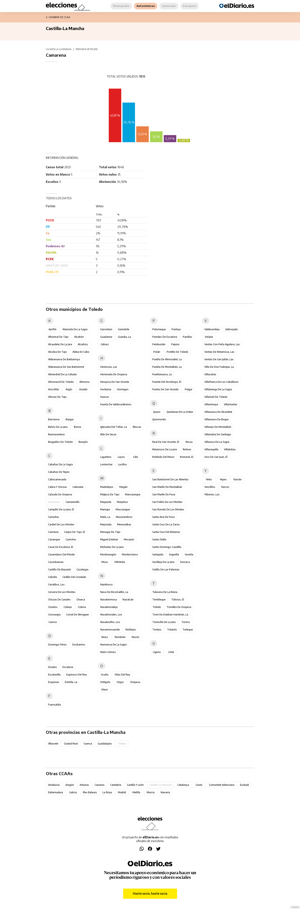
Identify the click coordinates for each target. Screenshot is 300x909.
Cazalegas (82, 569)
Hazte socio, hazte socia (150, 893)
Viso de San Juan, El (216, 456)
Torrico (185, 622)
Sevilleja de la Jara (163, 562)
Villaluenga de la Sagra (218, 389)
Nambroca (106, 584)
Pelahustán (158, 344)
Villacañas (210, 374)
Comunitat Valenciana (221, 784)
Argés (69, 389)
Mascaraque (123, 509)
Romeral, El (186, 456)
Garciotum (106, 329)
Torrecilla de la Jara (164, 622)
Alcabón (79, 336)
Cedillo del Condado (74, 577)
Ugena (157, 652)
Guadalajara (105, 743)
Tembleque (159, 599)
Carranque (54, 539)
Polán (156, 351)
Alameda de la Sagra (75, 329)
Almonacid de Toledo (61, 381)
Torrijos (156, 629)
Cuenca (88, 743)
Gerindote (123, 329)
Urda (171, 652)
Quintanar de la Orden (180, 411)
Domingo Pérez (57, 644)
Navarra (165, 792)
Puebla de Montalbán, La (167, 366)
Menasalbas (124, 524)
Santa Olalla (159, 539)
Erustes (52, 667)
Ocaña (104, 674)
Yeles (209, 479)
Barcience (54, 419)
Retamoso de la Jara (164, 449)
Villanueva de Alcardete (218, 411)
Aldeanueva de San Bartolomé (66, 366)
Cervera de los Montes (61, 592)
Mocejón (129, 539)
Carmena (53, 532)
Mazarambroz (124, 517)
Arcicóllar (53, 389)
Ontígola (105, 682)
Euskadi (244, 784)
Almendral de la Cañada (62, 374)
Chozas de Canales (59, 599)
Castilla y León (135, 784)
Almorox (84, 381)
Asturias (84, 784)
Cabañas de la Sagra (60, 464)
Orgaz (120, 682)
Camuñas (53, 517)
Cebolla (52, 577)
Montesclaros (130, 554)
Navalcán (128, 599)
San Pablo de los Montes (167, 501)
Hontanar (105, 389)
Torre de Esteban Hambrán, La (170, 614)
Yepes (223, 479)
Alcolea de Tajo (57, 351)
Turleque (187, 629)
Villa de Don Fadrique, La (219, 366)
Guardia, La (124, 336)
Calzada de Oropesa (60, 494)
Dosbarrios (78, 644)
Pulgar (188, 389)
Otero (104, 689)
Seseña (189, 554)
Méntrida (120, 562)
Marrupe (105, 509)
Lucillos (122, 464)
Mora (104, 562)
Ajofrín (52, 329)
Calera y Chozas (57, 486)
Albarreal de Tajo (58, 336)
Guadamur (106, 336)
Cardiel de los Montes (61, 524)
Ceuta (199, 784)
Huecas (104, 396)
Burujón (83, 441)
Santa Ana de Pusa (163, 517)
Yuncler (237, 479)
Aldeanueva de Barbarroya (64, 359)
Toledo (156, 607)
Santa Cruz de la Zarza (166, 524)
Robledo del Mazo (163, 456)
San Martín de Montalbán (167, 486)
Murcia (151, 792)
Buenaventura (56, 434)
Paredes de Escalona (164, 336)
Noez (104, 637)
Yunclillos (209, 486)
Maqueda (105, 501)
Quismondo (159, 419)
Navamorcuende (110, 629)
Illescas (137, 426)
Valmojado (231, 329)
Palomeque (159, 329)
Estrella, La (71, 682)
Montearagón (108, 554)
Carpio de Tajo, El (74, 532)
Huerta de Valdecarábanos (115, 404)
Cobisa (82, 607)
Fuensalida (54, 704)
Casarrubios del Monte (61, 554)
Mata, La (105, 517)
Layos (121, 456)
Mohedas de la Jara (112, 547)
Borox (77, 426)
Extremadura (55, 792)
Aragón (69, 784)
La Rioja (107, 792)
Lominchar (106, 464)
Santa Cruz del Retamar (166, 532)
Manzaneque (132, 494)
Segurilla (174, 554)
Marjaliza (122, 501)
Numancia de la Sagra (113, 644)
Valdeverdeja (212, 329)
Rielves (187, 449)
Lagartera (105, 456)
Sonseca (185, 562)
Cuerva (53, 622)
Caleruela (77, 486)
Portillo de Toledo (177, 351)
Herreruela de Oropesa (113, 374)
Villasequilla (211, 449)
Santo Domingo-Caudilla (166, 547)
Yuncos (225, 486)
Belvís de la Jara (58, 426)
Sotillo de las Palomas (165, 569)
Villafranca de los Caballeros (221, 381)
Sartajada (157, 554)
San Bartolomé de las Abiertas (170, 479)
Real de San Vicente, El (165, 441)
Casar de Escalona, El (60, 547)
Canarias (100, 784)
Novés (135, 637)
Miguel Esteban (109, 539)
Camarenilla (72, 501)
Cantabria (115, 784)
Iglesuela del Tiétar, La (113, 426)
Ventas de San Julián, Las (219, 359)
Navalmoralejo (109, 607)
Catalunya (183, 784)
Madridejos (106, 486)
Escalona (67, 667)
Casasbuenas (56, 562)
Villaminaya (211, 404)
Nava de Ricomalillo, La (114, 592)
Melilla (136, 792)
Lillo (135, 456)
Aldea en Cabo (80, 351)
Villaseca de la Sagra (216, 441)
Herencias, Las (108, 366)
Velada (209, 336)
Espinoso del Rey (76, 674)
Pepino (175, 344)
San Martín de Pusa (163, 494)
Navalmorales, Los (111, 614)
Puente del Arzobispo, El (166, 381)
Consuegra (54, 614)
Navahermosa (108, 599)
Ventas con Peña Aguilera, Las (222, 344)
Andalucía (54, 784)
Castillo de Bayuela (59, 569)
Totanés (172, 629)
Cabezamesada (57, 479)
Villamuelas (230, 404)
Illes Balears (90, 792)
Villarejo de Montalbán (217, 426)
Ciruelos (53, 607)
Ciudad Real (71, 743)
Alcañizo (83, 344)
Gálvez (105, 344)
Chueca (80, 599)
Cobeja (68, 607)
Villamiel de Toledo (216, 396)
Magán (123, 486)
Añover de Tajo (57, 396)
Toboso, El (177, 599)
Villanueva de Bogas (216, 419)
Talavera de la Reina (164, 592)
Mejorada (105, 524)
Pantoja (176, 329)
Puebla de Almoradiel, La (167, 359)
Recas (189, 441)
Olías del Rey (122, 674)
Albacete (53, 743)
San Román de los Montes (168, 509)
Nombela (120, 637)
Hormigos (123, 389)
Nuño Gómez (108, 652)
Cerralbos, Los (56, 584)
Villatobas (230, 449)
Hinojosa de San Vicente (114, 381)
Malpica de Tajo (109, 494)
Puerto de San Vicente (165, 389)
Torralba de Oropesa (179, 607)
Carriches (71, 539)
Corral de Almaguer (77, 614)
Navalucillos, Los (110, 622)
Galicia (73, 792)
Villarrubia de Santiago (217, 434)
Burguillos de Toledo (60, 441)
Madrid (122, 792)
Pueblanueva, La (162, 374)
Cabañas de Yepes (59, 471)
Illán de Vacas (108, 434)
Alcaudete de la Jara (60, 344)
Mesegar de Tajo (110, 532)
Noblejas (130, 629)
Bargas (70, 419)
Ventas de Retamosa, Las (219, 351)
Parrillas (187, 336)
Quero (156, 411)
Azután (83, 389)
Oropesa (135, 682)
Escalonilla (54, 674)
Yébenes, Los (212, 494)
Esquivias (53, 682)
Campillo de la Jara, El (61, 509)
